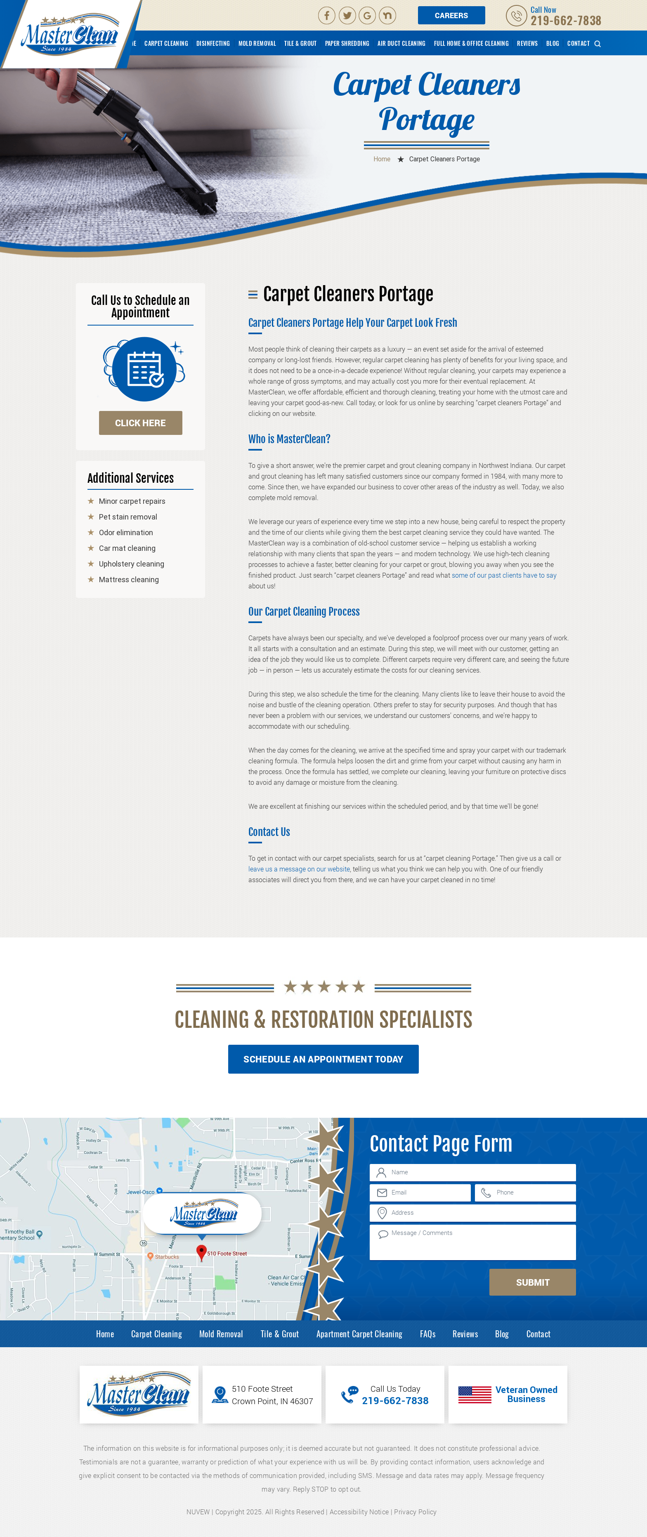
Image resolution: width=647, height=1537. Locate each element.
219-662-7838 (566, 20)
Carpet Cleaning (166, 43)
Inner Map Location (203, 1215)
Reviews (527, 43)
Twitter (347, 15)
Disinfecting (213, 43)
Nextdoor (388, 15)
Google (368, 15)
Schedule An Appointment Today (323, 1059)
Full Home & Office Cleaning (471, 43)
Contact (578, 43)
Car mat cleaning (127, 548)
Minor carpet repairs (132, 501)
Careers (451, 15)
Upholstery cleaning (131, 564)
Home (105, 1333)
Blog (553, 43)
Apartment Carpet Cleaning (359, 1333)
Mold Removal (257, 43)
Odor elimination (126, 532)
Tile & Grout (300, 43)
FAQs (428, 1333)
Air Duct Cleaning (401, 43)
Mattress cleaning (129, 579)
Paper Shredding (347, 43)
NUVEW (198, 1511)
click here (140, 423)
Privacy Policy (415, 1511)
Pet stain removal (128, 517)
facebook (326, 15)
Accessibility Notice (359, 1511)
